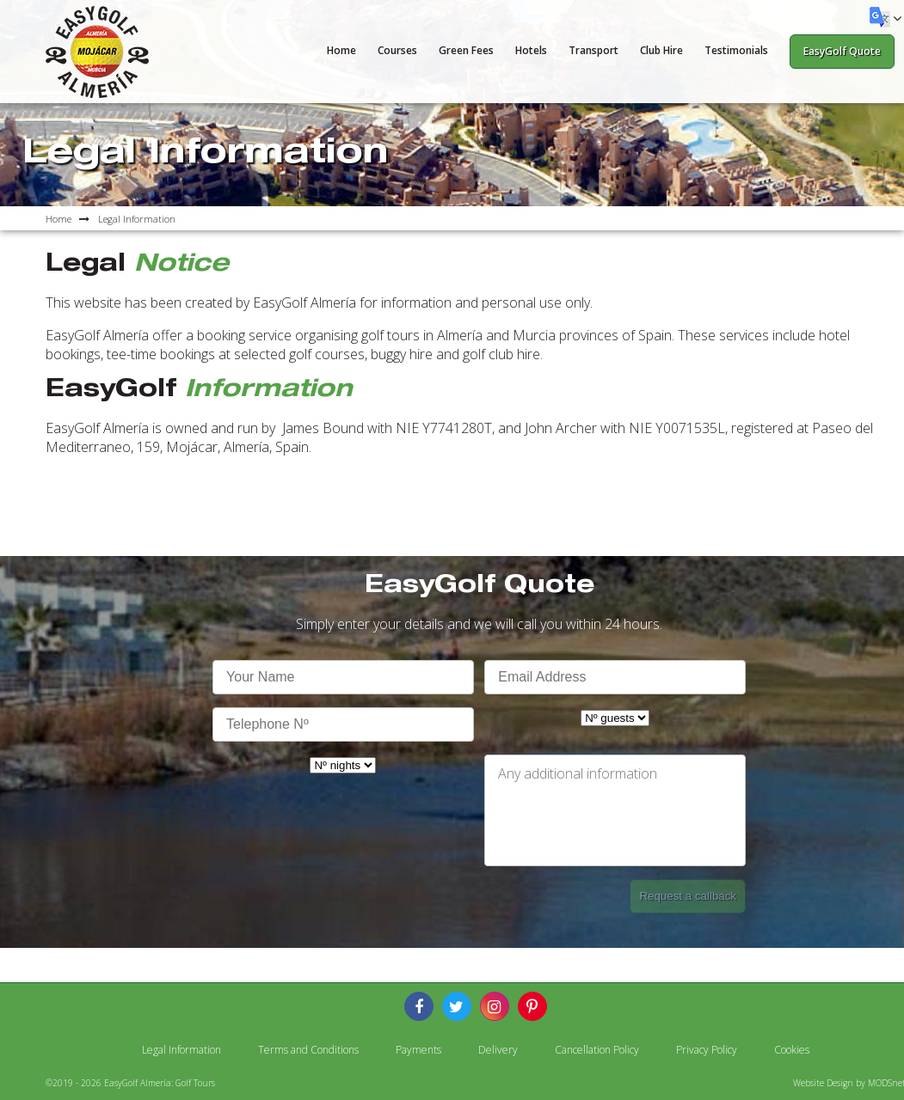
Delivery (498, 1049)
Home (341, 50)
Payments (418, 1049)
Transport (593, 50)
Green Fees (466, 50)
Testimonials (736, 50)
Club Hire (661, 50)
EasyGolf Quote (842, 51)
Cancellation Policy (597, 1049)
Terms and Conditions (308, 1049)
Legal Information (181, 1049)
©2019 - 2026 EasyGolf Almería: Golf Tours (130, 1083)
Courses (397, 50)
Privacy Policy (706, 1049)
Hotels (531, 50)
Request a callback (687, 895)
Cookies (791, 1049)
